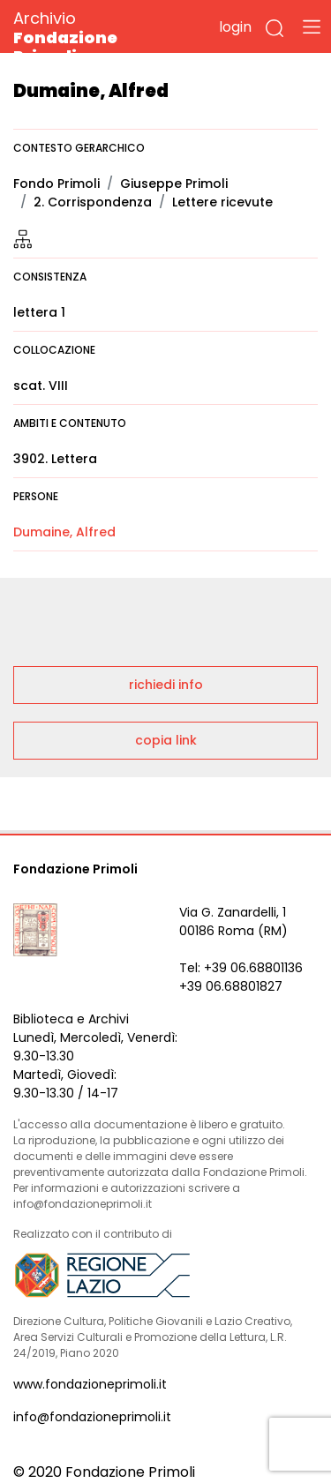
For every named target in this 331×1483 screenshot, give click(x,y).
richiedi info (166, 684)
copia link (166, 740)
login (235, 27)
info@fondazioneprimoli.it (92, 1417)
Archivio (96, 36)
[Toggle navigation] (311, 26)
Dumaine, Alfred (64, 532)
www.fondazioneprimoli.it (90, 1384)
